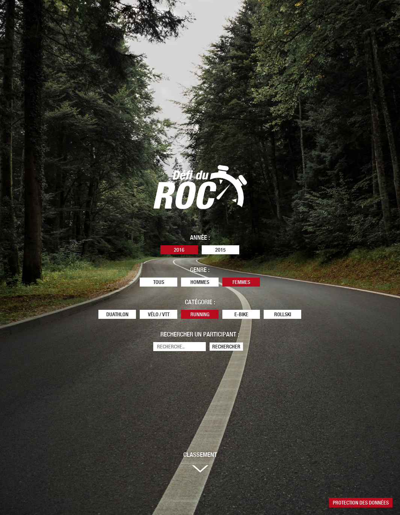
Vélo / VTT (158, 314)
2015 (220, 250)
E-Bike (241, 314)
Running (200, 314)
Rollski (282, 314)
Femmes (241, 282)
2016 (179, 250)
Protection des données (361, 503)
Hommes (199, 282)
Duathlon (117, 314)
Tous (158, 282)
